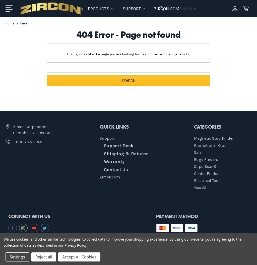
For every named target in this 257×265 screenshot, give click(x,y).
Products (100, 9)
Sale (198, 152)
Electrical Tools (208, 180)
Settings (17, 257)
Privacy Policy (75, 245)
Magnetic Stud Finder (214, 138)
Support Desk (119, 145)
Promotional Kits (209, 145)
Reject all (43, 257)
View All (200, 187)
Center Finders (207, 173)
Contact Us (116, 169)
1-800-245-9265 (27, 141)
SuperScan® (205, 166)
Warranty (114, 161)
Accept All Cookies (79, 257)
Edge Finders (206, 159)
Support (107, 138)
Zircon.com (110, 177)
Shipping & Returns (126, 154)
